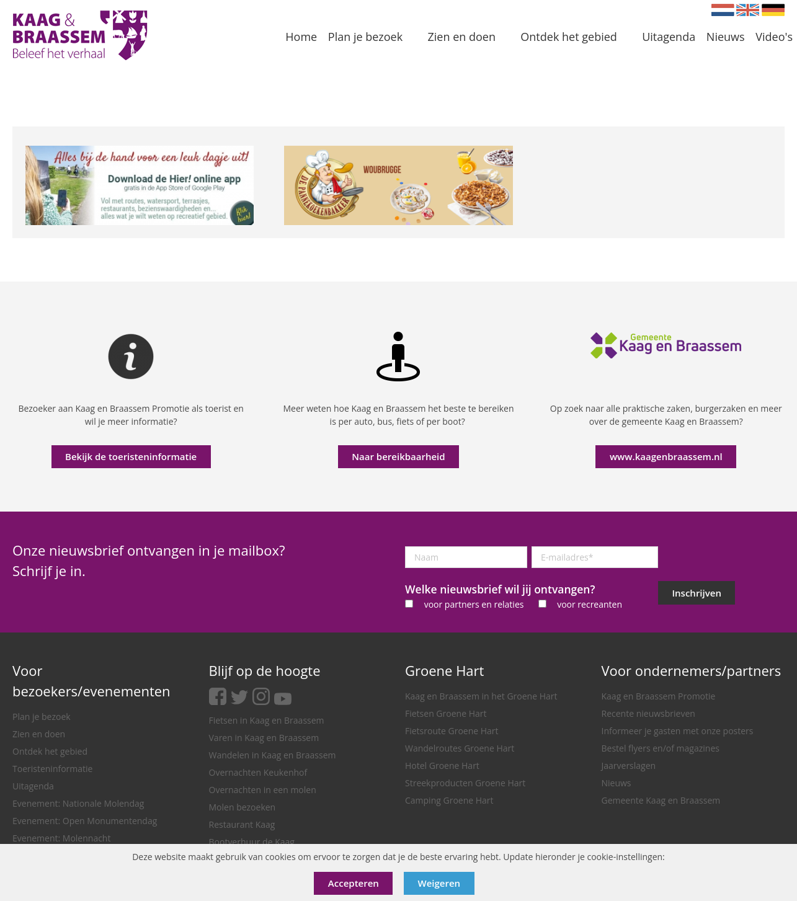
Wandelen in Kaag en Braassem (272, 755)
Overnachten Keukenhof (258, 772)
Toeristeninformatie (52, 769)
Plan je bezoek (41, 716)
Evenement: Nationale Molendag (78, 803)
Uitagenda (33, 786)
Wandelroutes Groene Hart (459, 748)
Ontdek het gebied (49, 751)
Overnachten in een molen (262, 790)
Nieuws (616, 783)
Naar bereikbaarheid (398, 456)
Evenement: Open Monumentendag (84, 821)
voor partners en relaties (474, 604)
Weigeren (439, 883)
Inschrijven (696, 593)
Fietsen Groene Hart (445, 713)
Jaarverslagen (629, 765)
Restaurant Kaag (242, 824)
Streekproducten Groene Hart (465, 783)
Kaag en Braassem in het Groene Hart (481, 696)
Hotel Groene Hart (442, 765)
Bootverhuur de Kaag (252, 842)
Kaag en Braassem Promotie (659, 696)
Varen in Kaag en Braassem (264, 737)
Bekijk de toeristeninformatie (131, 456)
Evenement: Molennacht (61, 838)
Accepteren (353, 883)
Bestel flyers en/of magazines (660, 748)
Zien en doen (38, 734)
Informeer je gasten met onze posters (678, 731)
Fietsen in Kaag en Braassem (266, 720)
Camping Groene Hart (449, 800)
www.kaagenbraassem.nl (666, 456)
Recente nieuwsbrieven (648, 713)
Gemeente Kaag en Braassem (661, 800)
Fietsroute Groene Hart (452, 731)
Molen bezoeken (242, 807)
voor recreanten (589, 604)
